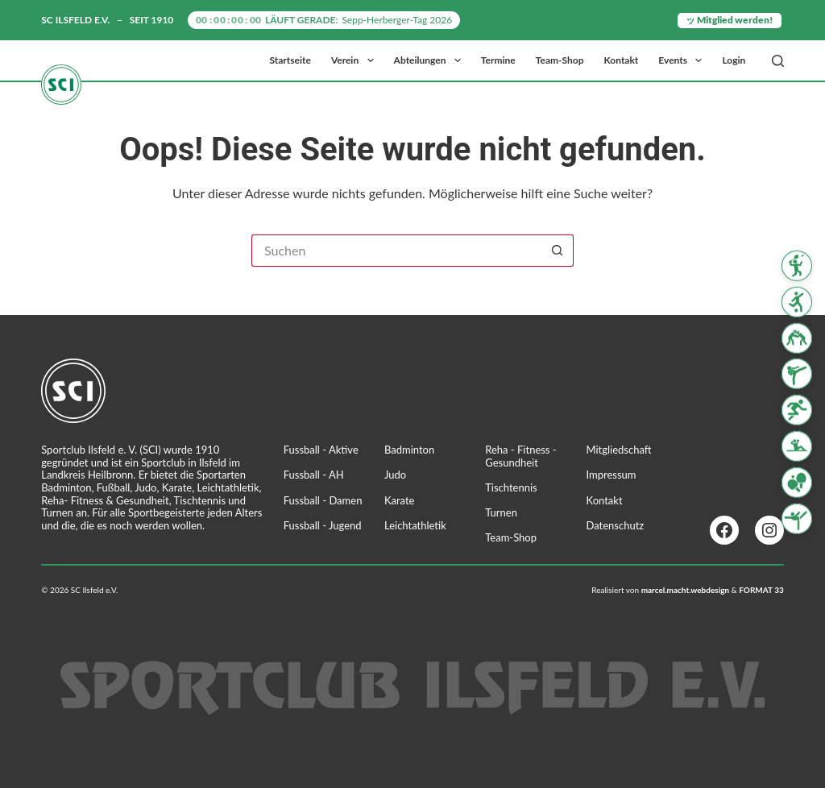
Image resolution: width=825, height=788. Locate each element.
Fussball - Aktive (321, 449)
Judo (395, 474)
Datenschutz (616, 525)
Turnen (501, 512)
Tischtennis (511, 487)
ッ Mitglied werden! (729, 20)
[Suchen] (778, 61)
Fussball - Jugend (323, 525)
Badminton (409, 449)
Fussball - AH (314, 474)
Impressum (611, 474)
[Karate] (796, 374)
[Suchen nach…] (396, 250)
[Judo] (796, 337)
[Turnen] (796, 518)
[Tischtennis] (796, 482)
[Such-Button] (557, 250)
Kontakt (621, 60)
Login (733, 60)
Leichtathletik (415, 525)
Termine (498, 60)
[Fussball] (796, 302)
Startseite (290, 60)
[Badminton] (796, 266)
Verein (355, 60)
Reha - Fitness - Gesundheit (520, 456)
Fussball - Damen (323, 500)
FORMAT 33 (761, 590)
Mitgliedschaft (619, 449)
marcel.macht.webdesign (685, 590)
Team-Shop (560, 60)
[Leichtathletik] (796, 410)
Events (683, 60)
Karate (399, 500)
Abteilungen (430, 60)
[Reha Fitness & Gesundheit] (796, 446)
